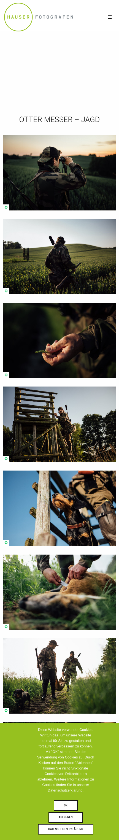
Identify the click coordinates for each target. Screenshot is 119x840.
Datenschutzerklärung (65, 829)
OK (65, 805)
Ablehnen (66, 817)
